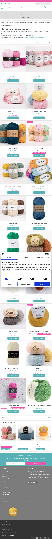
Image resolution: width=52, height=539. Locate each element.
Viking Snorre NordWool (39, 223)
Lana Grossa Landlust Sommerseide (39, 405)
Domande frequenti (6, 492)
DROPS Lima (13, 148)
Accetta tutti (42, 284)
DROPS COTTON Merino (39, 111)
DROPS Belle (39, 74)
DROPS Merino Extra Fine (13, 186)
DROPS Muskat (13, 111)
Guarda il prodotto (6, 449)
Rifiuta (9, 284)
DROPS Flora (4, 443)
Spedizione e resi (5, 494)
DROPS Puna (13, 331)
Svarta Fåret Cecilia (13, 405)
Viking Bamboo (13, 296)
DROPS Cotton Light (39, 186)
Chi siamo (4, 490)
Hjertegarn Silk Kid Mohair (39, 331)
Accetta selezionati (26, 284)
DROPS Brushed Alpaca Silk (42, 443)
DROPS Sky (39, 368)
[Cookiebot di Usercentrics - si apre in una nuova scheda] (44, 254)
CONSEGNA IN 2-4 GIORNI (26, 17)
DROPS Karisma (13, 74)
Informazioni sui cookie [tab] (43, 257)
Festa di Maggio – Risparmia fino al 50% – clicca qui (10, 0)
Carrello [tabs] (45, 7)
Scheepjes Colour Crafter (13, 368)
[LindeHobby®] (6, 3)
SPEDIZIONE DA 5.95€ (27, 12)
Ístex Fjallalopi (39, 296)
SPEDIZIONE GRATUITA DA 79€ (26, 14)
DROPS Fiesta (39, 148)
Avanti (49, 417)
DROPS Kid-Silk (22, 443)
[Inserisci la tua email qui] (15, 463)
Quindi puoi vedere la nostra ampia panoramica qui (35, 37)
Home (10, 7)
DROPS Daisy (13, 223)
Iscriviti (36, 463)
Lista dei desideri (22, 7)
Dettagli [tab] (26, 257)
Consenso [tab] (9, 257)
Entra (33, 7)
